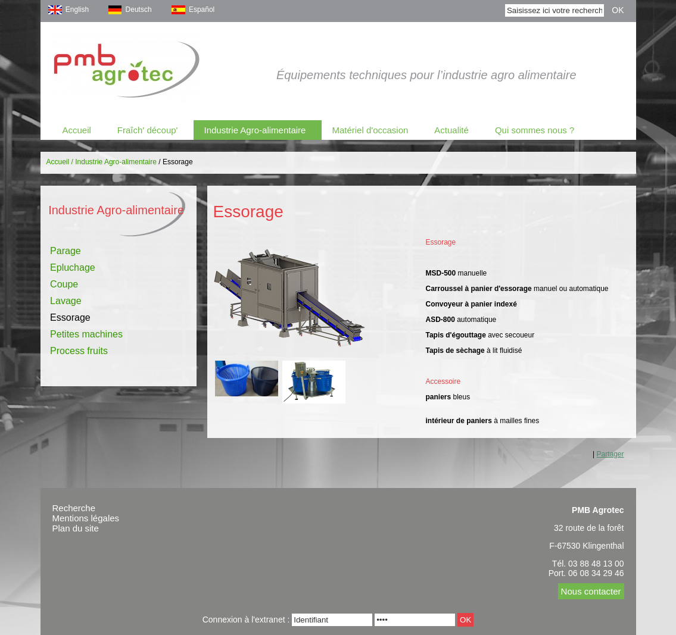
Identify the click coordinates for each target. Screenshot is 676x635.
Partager (610, 454)
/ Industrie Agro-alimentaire (114, 162)
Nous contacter (591, 591)
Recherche (74, 508)
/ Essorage (175, 162)
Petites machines (86, 334)
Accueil (77, 130)
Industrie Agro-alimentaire (255, 130)
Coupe (64, 284)
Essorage (70, 317)
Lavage (66, 301)
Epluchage (72, 267)
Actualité (451, 130)
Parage (65, 251)
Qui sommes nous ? (534, 130)
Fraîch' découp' (147, 130)
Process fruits (79, 351)
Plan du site (75, 528)
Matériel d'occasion (370, 130)
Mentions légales (86, 518)
